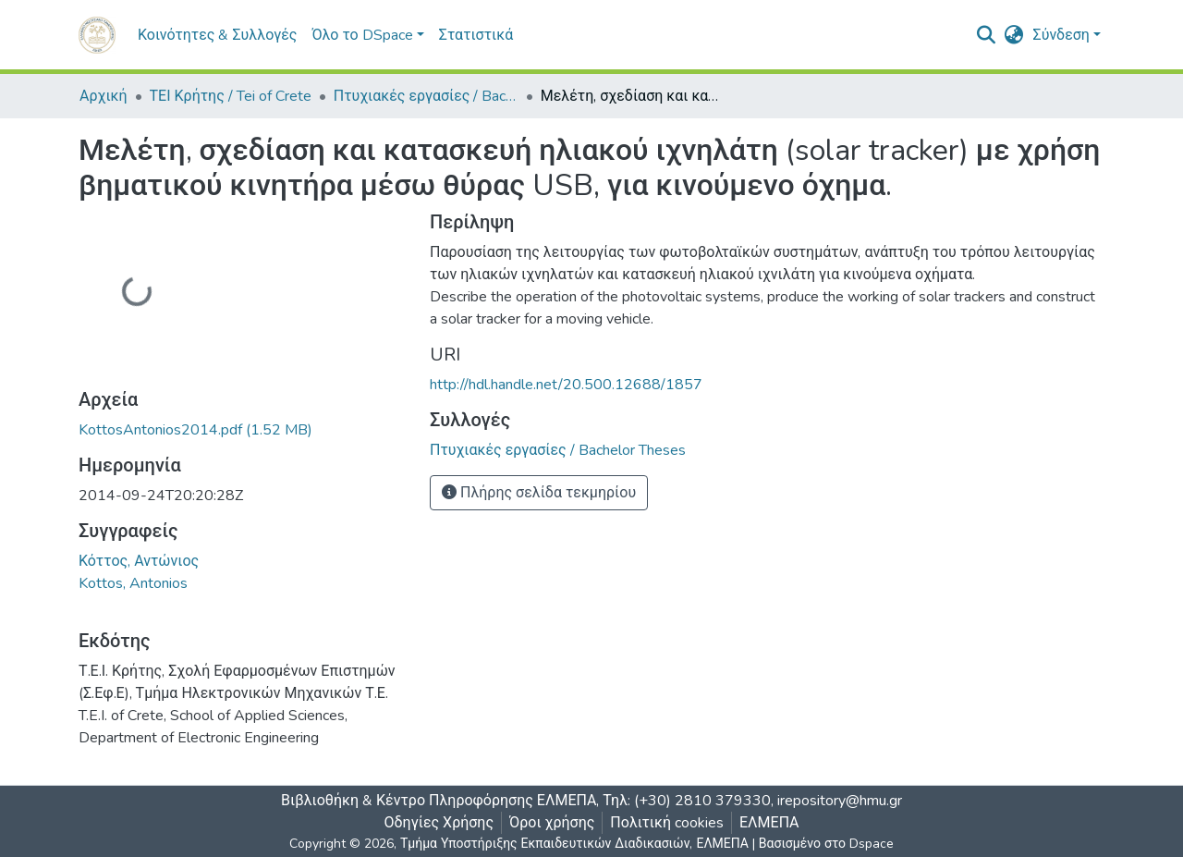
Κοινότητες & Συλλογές (217, 35)
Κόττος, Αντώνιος (139, 561)
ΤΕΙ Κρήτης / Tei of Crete (230, 96)
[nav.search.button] (986, 35)
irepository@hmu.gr (839, 800)
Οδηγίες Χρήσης (439, 823)
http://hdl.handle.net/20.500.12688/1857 (566, 384)
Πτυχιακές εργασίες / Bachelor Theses (426, 96)
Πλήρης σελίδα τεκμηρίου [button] (539, 493)
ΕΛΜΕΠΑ (769, 823)
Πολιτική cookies (667, 823)
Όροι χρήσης (551, 823)
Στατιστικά (476, 35)
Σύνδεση (1061, 35)
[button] (1014, 35)
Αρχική (103, 96)
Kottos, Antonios (133, 583)
